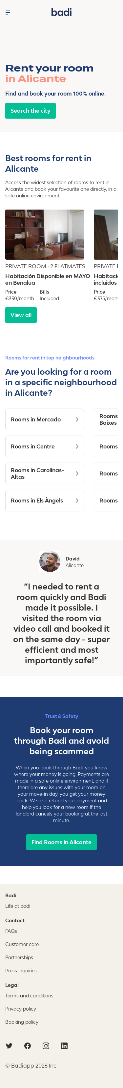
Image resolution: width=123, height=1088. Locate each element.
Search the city (30, 110)
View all (20, 315)
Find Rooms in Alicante (61, 842)
